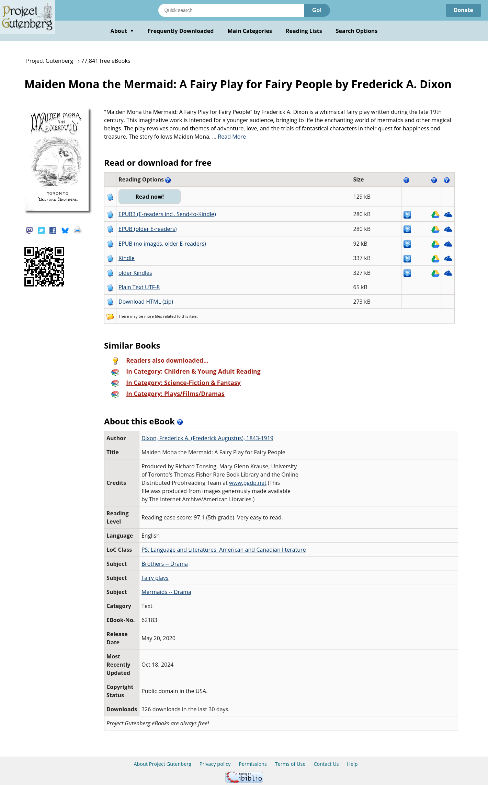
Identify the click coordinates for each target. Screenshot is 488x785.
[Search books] (231, 10)
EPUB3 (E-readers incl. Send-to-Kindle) (167, 214)
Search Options (357, 31)
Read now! (150, 196)
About (122, 31)
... (229, 136)
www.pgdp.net (247, 483)
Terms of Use (290, 764)
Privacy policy (215, 764)
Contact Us (326, 764)
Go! (317, 10)
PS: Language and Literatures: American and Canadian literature (223, 549)
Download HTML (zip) (145, 301)
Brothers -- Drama (164, 563)
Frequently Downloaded (181, 31)
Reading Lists (304, 31)
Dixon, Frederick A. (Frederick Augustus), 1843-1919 (207, 438)
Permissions (253, 764)
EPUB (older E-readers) (147, 229)
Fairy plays (155, 578)
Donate (463, 10)
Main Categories (249, 31)
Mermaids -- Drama (166, 592)
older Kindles (135, 273)
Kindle (126, 258)
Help (352, 764)
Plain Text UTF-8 (139, 287)
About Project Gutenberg (162, 764)
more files (153, 316)
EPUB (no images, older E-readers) (162, 243)
